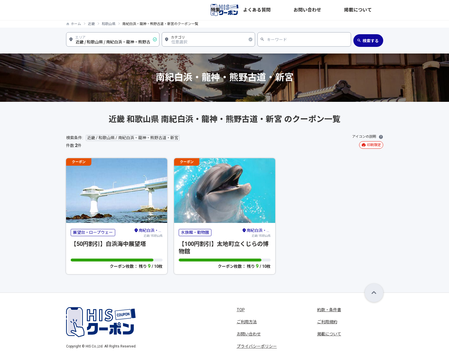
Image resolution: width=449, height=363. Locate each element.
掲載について (371, 10)
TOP (241, 309)
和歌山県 (108, 24)
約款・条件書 (329, 309)
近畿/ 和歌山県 (148, 232)
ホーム (76, 24)
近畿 (91, 24)
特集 (286, 10)
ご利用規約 (327, 322)
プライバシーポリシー (257, 346)
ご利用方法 (247, 322)
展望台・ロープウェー (93, 232)
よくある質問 (309, 10)
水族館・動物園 (195, 232)
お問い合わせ (340, 10)
